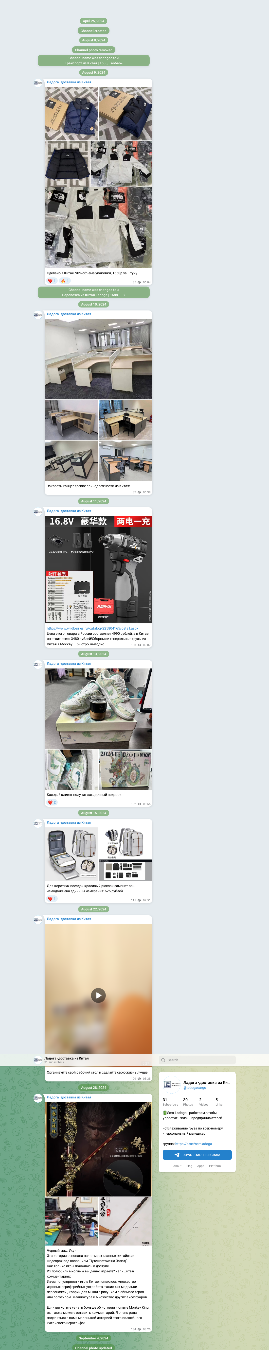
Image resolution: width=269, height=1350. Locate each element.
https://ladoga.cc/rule (63, 548)
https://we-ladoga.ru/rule (82, 829)
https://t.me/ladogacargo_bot (83, 627)
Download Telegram (197, 101)
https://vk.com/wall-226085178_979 (75, 1166)
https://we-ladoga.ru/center (108, 819)
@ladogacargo (194, 33)
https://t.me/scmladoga (193, 90)
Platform (215, 112)
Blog (189, 112)
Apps (200, 112)
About (177, 112)
